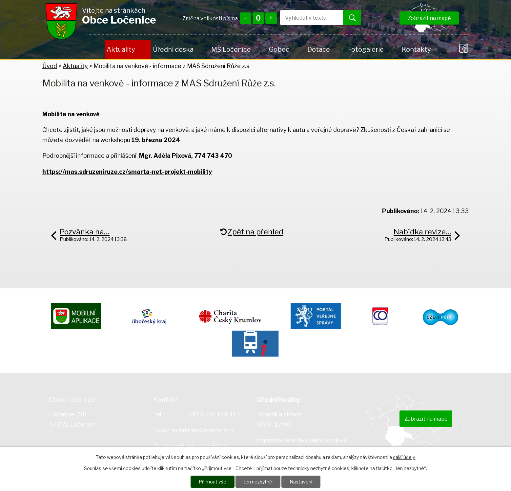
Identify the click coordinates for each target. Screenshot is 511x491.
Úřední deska (173, 49)
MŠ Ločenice (231, 49)
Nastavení (301, 481)
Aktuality (121, 49)
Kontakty (416, 49)
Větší (271, 18)
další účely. (404, 457)
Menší (245, 18)
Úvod (96, 49)
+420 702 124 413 (214, 414)
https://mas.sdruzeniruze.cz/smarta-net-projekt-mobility (127, 171)
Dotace (318, 49)
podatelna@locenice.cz (203, 430)
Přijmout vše (212, 481)
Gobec (279, 49)
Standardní (258, 18)
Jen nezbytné (258, 481)
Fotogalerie (366, 49)
